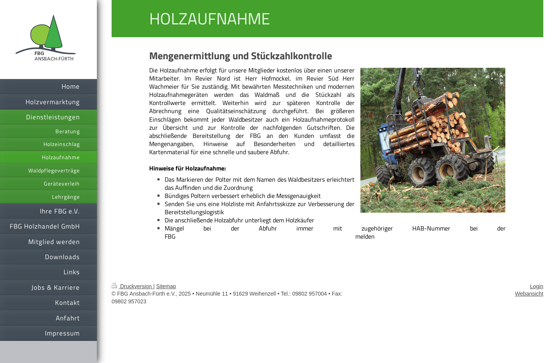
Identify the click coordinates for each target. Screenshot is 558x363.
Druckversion (132, 286)
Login (536, 286)
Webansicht (529, 294)
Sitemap (166, 286)
